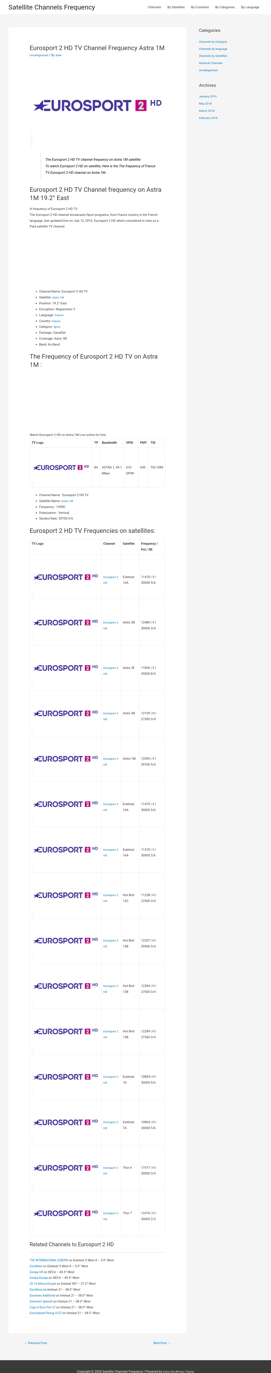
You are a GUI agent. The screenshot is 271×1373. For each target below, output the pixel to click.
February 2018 (209, 118)
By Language (250, 8)
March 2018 (207, 111)
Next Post (160, 1333)
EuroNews (37, 1255)
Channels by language (214, 49)
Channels (154, 8)
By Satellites (176, 8)
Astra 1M (58, 298)
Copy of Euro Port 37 (44, 1296)
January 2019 (208, 97)
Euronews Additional (44, 1285)
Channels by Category (214, 42)
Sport (57, 327)
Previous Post (37, 1333)
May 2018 (206, 104)
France (56, 322)
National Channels (212, 64)
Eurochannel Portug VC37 (48, 1302)
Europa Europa (40, 1267)
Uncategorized (40, 56)
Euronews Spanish (43, 1291)
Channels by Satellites (214, 57)
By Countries (200, 8)
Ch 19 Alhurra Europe (44, 1273)
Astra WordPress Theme (178, 1361)
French (59, 316)
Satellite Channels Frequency (56, 7)
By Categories (225, 8)
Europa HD (37, 1261)
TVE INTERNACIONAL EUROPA (51, 1249)
